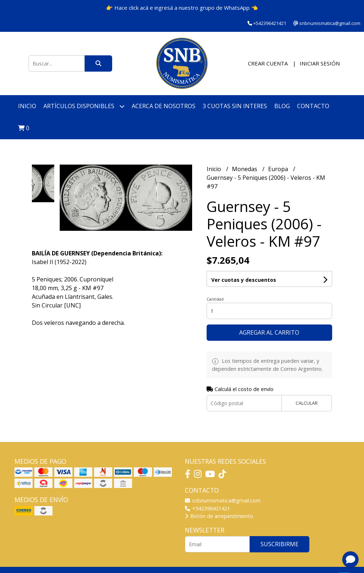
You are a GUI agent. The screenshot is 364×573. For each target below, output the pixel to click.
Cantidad (215, 299)
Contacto (313, 106)
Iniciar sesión (320, 63)
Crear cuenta (268, 63)
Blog (282, 106)
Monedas (245, 169)
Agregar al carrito (269, 332)
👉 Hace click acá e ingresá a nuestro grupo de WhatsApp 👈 (182, 7)
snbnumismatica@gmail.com (223, 500)
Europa (278, 169)
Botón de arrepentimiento (219, 516)
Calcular (307, 403)
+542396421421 (207, 508)
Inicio (27, 106)
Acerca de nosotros (163, 106)
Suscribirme (280, 544)
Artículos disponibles (83, 106)
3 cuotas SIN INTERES (235, 106)
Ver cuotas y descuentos (243, 279)
